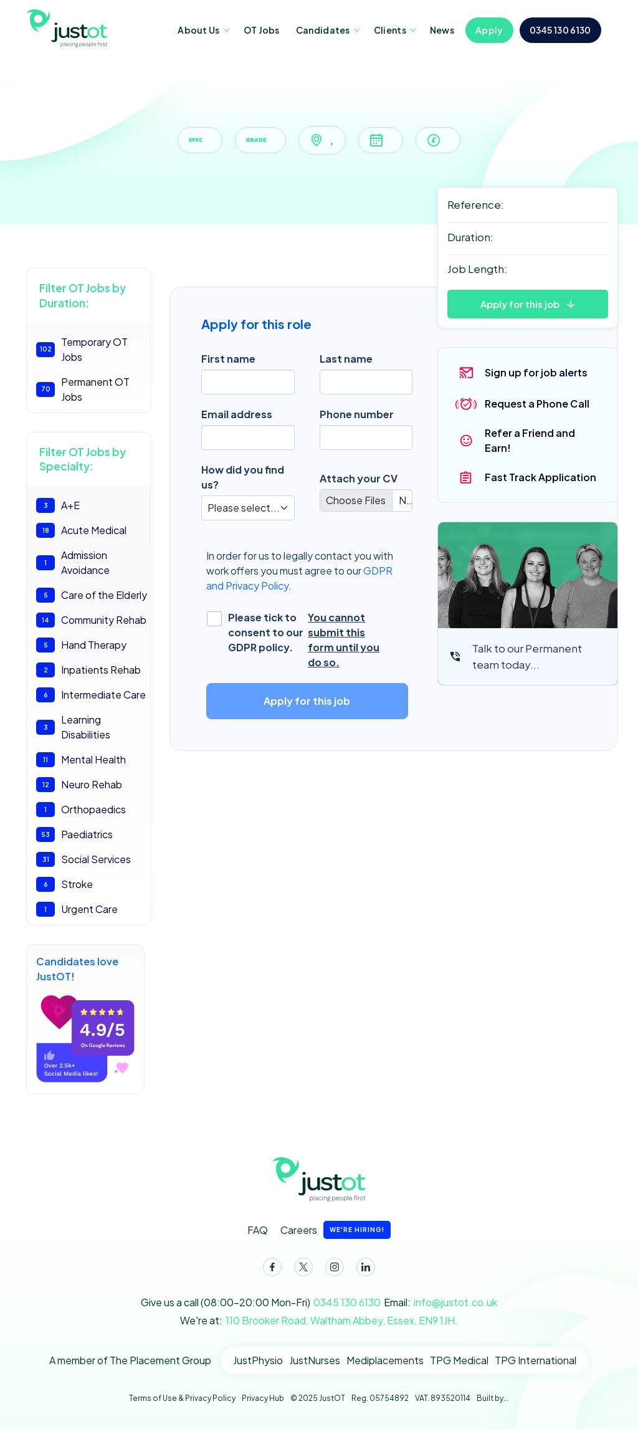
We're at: (319, 1320)
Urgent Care (77, 909)
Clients (390, 30)
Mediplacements (385, 1360)
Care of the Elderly (91, 595)
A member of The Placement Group (130, 1360)
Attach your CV (359, 478)
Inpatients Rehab (88, 669)
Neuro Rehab (79, 784)
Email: (440, 1302)
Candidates (323, 30)
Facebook (270, 1269)
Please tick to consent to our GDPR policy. (310, 640)
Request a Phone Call (537, 403)
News (442, 30)
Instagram (332, 1269)
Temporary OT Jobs (82, 349)
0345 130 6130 (560, 30)
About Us (198, 30)
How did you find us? (242, 477)
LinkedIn (363, 1269)
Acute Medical (81, 530)
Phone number (357, 414)
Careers (335, 1230)
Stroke (64, 884)
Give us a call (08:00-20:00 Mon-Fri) (261, 1302)
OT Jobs (262, 30)
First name (228, 358)
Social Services (83, 859)
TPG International (535, 1360)
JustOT (71, 27)
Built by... (493, 1398)
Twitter (301, 1269)
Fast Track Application (540, 477)
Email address (236, 414)
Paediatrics (74, 834)
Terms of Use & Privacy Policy (182, 1398)
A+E (58, 505)
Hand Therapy (81, 645)
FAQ (257, 1229)
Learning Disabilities (73, 727)
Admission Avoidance (73, 562)
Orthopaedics (81, 809)
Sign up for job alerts (536, 372)
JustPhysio (258, 1360)
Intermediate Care (91, 694)
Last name (346, 358)
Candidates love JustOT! (85, 1019)
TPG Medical (459, 1360)
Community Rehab (91, 620)
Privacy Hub (263, 1398)
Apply (489, 30)
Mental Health (81, 759)
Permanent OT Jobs (83, 389)
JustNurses (314, 1360)
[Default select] (248, 507)
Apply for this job (519, 304)
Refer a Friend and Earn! (530, 440)
